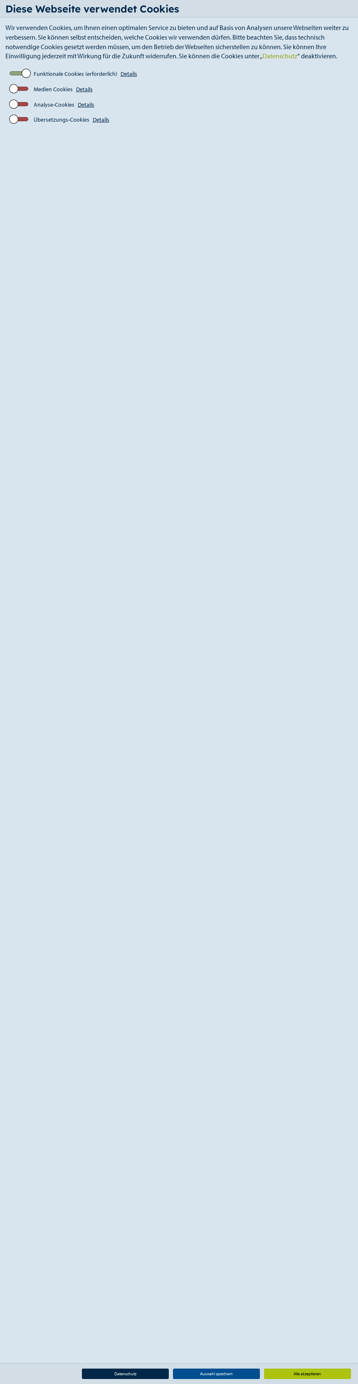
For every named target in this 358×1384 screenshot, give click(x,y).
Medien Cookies (53, 89)
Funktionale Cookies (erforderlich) (75, 73)
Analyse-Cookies (54, 104)
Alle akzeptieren (307, 1374)
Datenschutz (279, 56)
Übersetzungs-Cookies (61, 119)
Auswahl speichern (216, 1374)
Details (129, 73)
